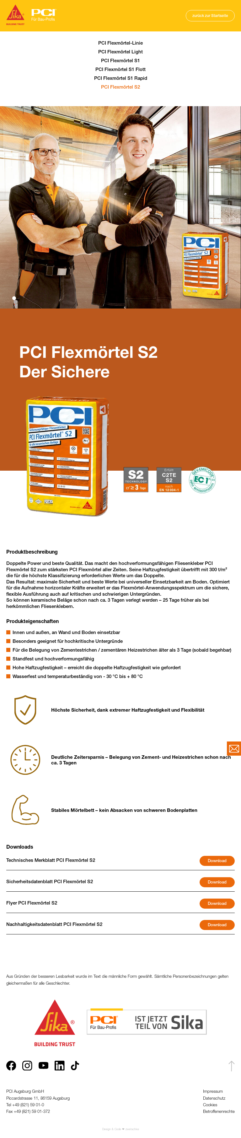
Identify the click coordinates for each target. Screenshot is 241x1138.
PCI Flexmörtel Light (120, 52)
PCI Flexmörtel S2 (120, 87)
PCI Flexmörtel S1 (120, 61)
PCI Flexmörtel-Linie (120, 43)
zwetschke (132, 1129)
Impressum (213, 1092)
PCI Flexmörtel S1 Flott (120, 70)
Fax (10, 1112)
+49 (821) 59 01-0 (28, 1105)
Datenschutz (214, 1099)
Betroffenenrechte (219, 1112)
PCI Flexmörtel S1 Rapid (120, 78)
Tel (9, 1105)
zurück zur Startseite (210, 16)
